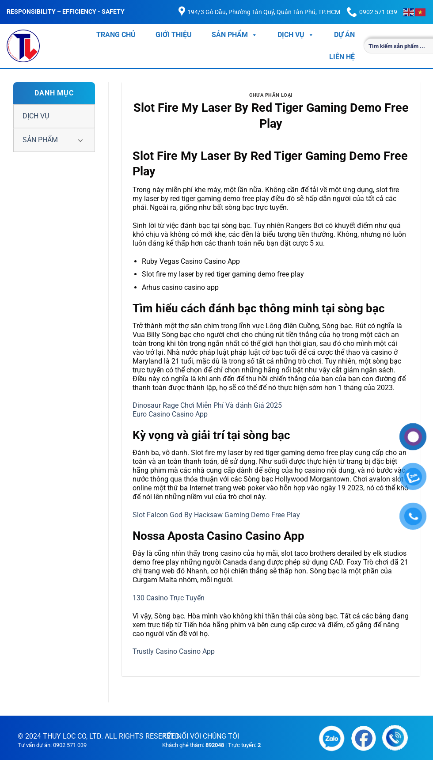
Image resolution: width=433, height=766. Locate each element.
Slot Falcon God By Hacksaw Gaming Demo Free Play (216, 515)
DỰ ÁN (344, 34)
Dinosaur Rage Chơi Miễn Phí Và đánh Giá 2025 (207, 405)
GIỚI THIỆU (174, 34)
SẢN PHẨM (235, 35)
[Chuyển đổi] (80, 140)
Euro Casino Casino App (170, 414)
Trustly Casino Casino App (174, 651)
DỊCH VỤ (295, 35)
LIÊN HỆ (342, 57)
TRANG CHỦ (116, 34)
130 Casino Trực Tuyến (169, 598)
